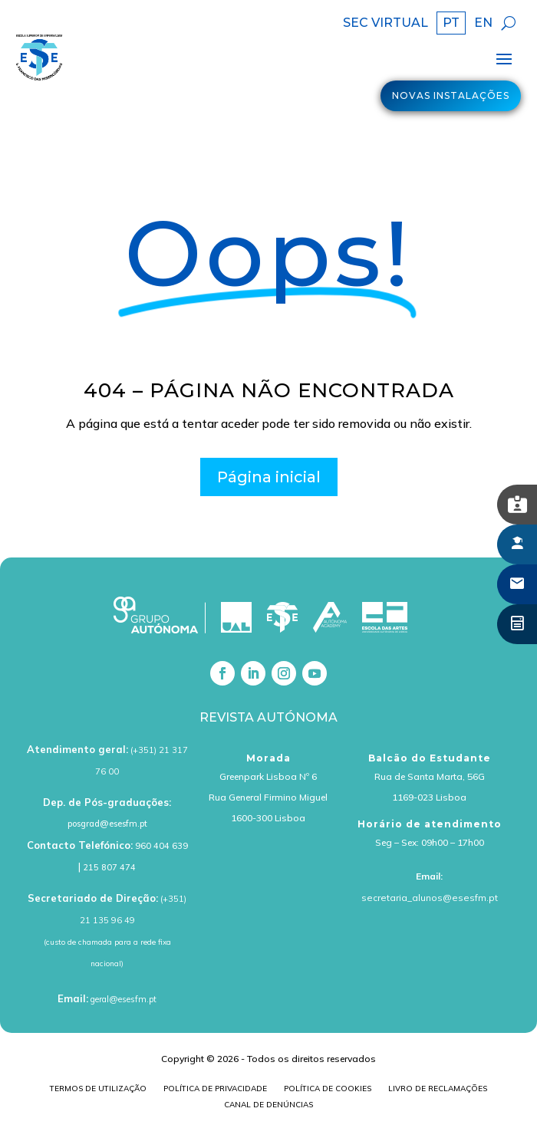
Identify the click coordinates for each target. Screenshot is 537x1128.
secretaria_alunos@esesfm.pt (429, 897)
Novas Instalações (450, 95)
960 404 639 (161, 845)
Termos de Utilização (98, 1090)
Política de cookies (327, 1090)
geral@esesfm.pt (123, 999)
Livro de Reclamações (437, 1090)
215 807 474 (109, 867)
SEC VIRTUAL (385, 24)
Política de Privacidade (215, 1090)
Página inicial (269, 477)
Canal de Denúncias (268, 1106)
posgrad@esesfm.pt (107, 823)
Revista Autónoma (268, 717)
